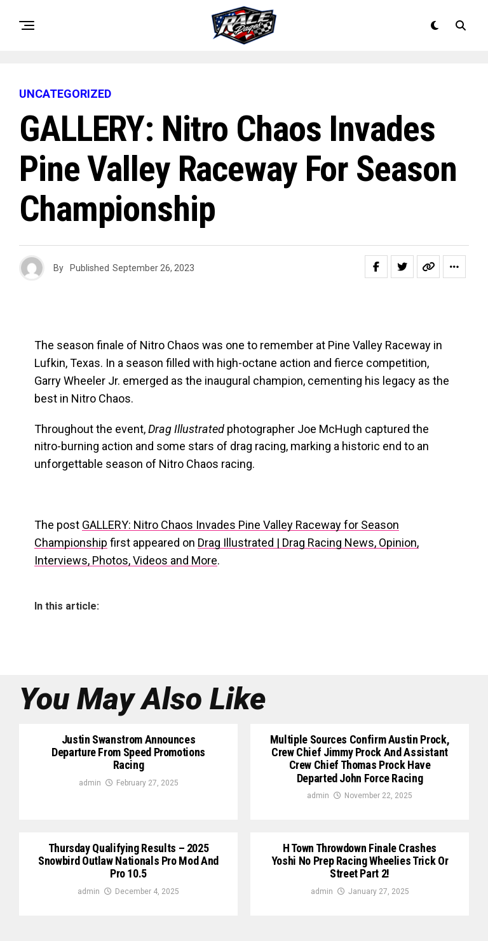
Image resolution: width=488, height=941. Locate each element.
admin (90, 782)
